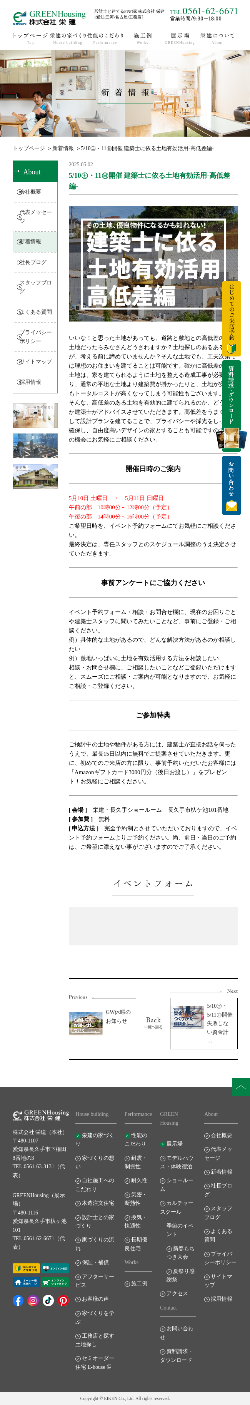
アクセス (177, 1293)
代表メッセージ (36, 216)
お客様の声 (95, 1299)
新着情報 (63, 148)
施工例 (139, 1283)
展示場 (175, 1144)
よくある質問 (36, 312)
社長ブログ (33, 262)
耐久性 (139, 1180)
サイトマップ (36, 362)
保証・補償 (95, 1262)
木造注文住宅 (98, 1203)
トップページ (29, 148)
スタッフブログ (36, 287)
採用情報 (30, 382)
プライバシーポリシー (36, 337)
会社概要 (30, 192)
